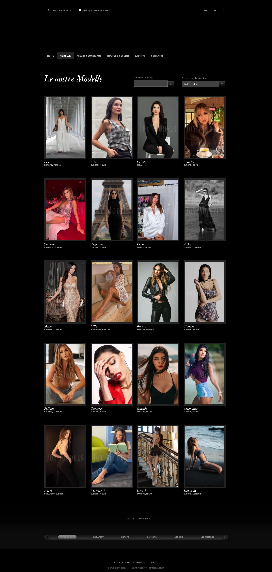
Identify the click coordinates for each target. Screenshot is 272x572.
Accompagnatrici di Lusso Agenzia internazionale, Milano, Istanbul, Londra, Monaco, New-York (96, 32)
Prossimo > (144, 518)
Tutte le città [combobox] (190, 84)
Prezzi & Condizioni (136, 562)
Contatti (153, 562)
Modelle (118, 562)
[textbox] (151, 83)
